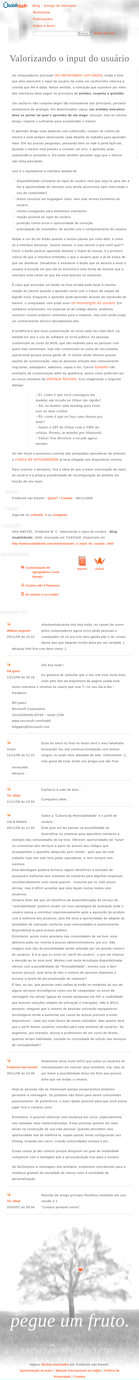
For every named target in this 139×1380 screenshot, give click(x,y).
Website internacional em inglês (78, 1370)
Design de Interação (60, 5)
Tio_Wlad (13, 795)
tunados (102, 367)
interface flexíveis (62, 379)
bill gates (13, 671)
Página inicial (15, 4)
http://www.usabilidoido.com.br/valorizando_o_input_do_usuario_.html (63, 543)
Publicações (43, 19)
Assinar (99, 568)
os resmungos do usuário (93, 303)
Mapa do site (104, 33)
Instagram (60, 515)
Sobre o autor (44, 25)
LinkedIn (37, 515)
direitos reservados (55, 1364)
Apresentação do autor (36, 1370)
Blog (36, 5)
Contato (66, 498)
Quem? (53, 498)
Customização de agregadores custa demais (42, 572)
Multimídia (41, 12)
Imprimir (82, 568)
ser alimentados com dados (79, 75)
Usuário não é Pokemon (42, 585)
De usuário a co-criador (42, 594)
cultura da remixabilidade (37, 459)
